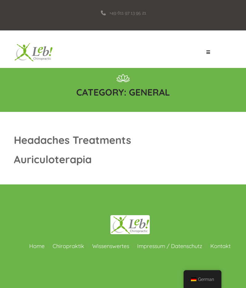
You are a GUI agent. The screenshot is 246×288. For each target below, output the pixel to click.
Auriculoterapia (53, 159)
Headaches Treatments (72, 140)
